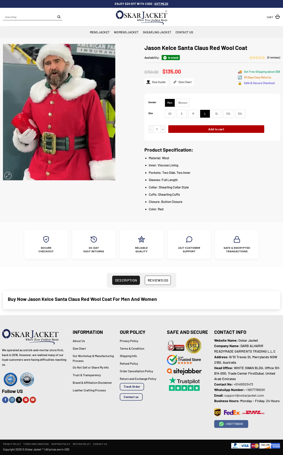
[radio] (170, 103)
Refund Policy (82, 444)
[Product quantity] (157, 129)
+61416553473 (243, 384)
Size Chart (182, 82)
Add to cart (216, 129)
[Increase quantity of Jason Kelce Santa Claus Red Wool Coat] (163, 129)
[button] (273, 17)
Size (150, 113)
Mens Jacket (100, 32)
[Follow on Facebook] (5, 400)
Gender (152, 102)
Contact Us (184, 32)
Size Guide (156, 82)
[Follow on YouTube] (33, 400)
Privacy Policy (12, 444)
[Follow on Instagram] (12, 400)
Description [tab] (126, 280)
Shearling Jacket (157, 32)
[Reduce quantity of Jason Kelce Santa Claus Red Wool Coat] (150, 129)
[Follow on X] (19, 400)
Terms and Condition (36, 444)
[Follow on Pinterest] (26, 400)
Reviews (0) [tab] (158, 280)
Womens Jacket (126, 32)
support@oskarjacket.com (244, 395)
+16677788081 (255, 389)
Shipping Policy (61, 444)
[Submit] (59, 17)
